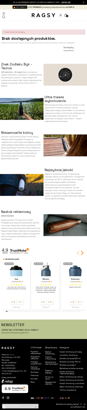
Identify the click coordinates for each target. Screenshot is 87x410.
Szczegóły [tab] (68, 47)
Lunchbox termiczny (68, 355)
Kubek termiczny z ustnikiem (72, 383)
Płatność (35, 375)
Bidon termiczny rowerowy (71, 387)
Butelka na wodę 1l (68, 365)
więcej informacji (7, 216)
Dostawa (34, 372)
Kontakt (34, 379)
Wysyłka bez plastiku (50, 383)
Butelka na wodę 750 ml (70, 362)
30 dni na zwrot (49, 378)
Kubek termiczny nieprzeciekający (67, 372)
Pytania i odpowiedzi (36, 352)
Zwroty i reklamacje (35, 368)
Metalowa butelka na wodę (71, 368)
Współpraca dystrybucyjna (50, 363)
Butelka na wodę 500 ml (70, 358)
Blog (33, 382)
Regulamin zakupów (35, 358)
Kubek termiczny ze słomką (71, 380)
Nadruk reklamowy (50, 353)
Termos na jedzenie (68, 390)
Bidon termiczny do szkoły (71, 377)
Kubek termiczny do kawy (71, 352)
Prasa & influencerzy (50, 358)
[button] (81, 253)
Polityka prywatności (36, 363)
